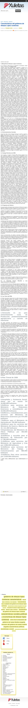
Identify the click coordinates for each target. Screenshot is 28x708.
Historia (10, 21)
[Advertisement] (14, 16)
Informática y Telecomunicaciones (9, 673)
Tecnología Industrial (6, 685)
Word (6, 638)
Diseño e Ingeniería (6, 690)
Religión (4, 688)
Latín (4, 683)
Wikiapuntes (13, 705)
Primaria (4, 655)
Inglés (4, 671)
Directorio (6, 21)
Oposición (4, 660)
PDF (6, 644)
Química (4, 670)
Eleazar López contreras (12, 609)
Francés (4, 681)
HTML (6, 641)
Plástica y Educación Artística (8, 691)
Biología (4, 668)
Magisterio (5, 678)
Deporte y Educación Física (8, 689)
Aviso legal (18, 703)
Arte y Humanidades (6, 693)
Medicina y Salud (6, 679)
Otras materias (5, 664)
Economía (5, 675)
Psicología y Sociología (7, 692)
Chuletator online (9, 28)
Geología (4, 686)
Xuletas (9, 703)
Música (4, 687)
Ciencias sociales (6, 676)
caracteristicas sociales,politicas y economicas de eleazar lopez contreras (14, 617)
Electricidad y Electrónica (7, 674)
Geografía (4, 672)
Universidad (5, 659)
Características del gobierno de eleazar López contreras (12, 24)
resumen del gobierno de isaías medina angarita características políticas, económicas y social (14, 627)
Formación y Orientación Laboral (9, 680)
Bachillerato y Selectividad (7, 657)
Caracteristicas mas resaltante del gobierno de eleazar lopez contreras (14, 604)
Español (4, 682)
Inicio (2, 21)
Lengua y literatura (6, 665)
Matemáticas (5, 667)
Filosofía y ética (6, 666)
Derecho (4, 677)
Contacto (13, 703)
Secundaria (5, 656)
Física (4, 669)
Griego (4, 684)
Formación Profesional (7, 658)
